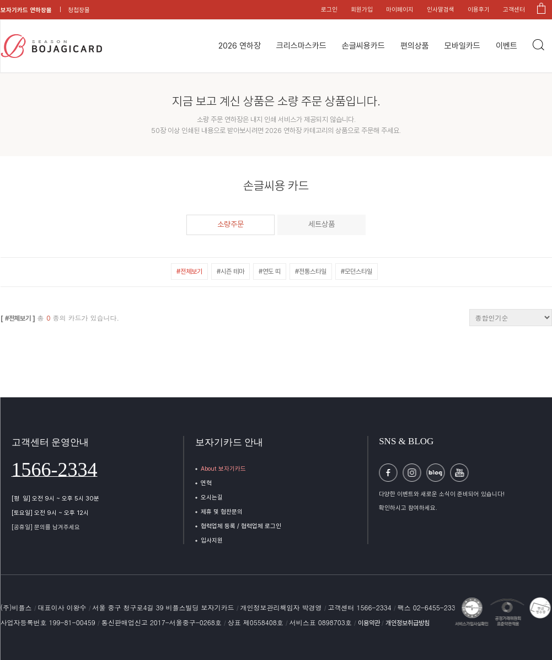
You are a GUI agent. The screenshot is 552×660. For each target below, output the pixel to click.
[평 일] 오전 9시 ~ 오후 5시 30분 (55, 498)
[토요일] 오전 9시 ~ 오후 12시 (50, 513)
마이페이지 (400, 9)
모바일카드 (462, 46)
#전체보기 (189, 271)
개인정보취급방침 (407, 623)
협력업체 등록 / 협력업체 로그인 (241, 526)
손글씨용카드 (363, 46)
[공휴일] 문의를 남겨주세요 (46, 527)
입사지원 (212, 540)
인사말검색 (440, 9)
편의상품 (414, 46)
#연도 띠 (270, 271)
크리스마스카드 (301, 46)
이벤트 (506, 46)
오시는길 (212, 497)
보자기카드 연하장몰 (26, 10)
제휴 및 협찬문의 (222, 511)
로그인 (329, 9)
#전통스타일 (310, 271)
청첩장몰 (79, 10)
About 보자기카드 (223, 468)
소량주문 (230, 224)
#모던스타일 (356, 271)
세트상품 (321, 224)
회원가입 (362, 9)
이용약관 (370, 623)
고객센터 (514, 9)
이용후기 (479, 9)
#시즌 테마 (230, 271)
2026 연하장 (239, 46)
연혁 (206, 483)
